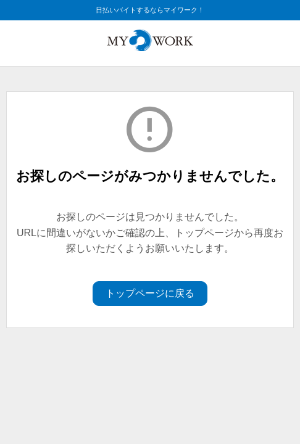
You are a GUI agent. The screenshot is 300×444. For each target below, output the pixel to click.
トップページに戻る (150, 293)
